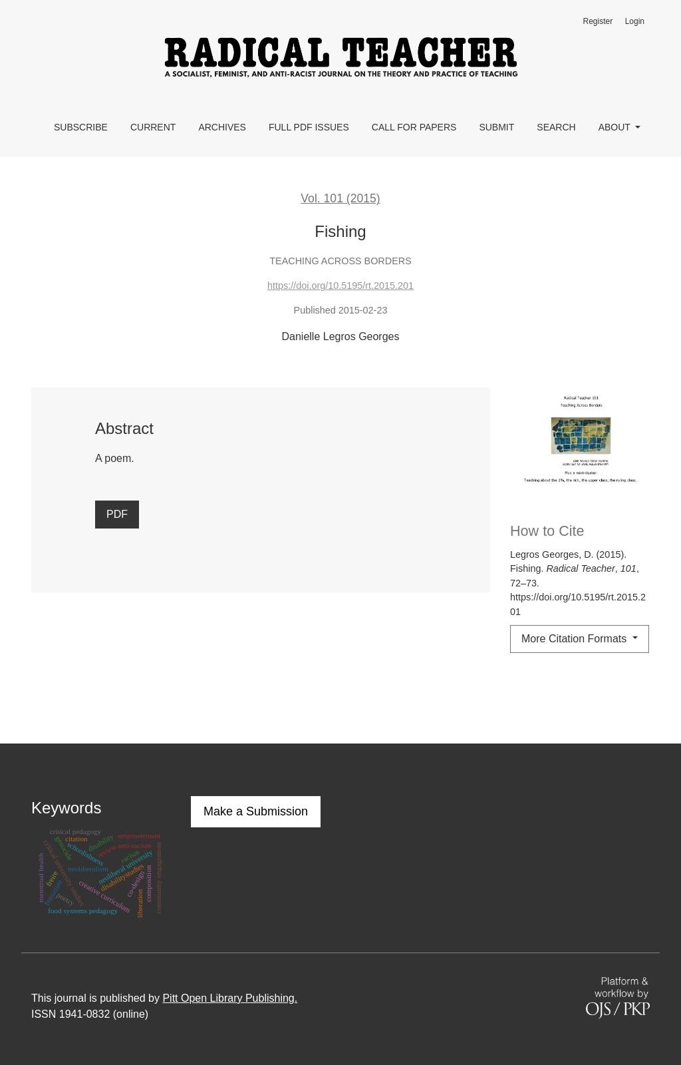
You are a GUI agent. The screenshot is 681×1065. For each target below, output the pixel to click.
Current (153, 127)
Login (634, 21)
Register (598, 21)
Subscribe (81, 127)
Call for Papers (414, 127)
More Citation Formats (575, 638)
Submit (496, 127)
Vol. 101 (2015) (340, 198)
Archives (222, 127)
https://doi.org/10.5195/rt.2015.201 (340, 285)
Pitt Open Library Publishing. (229, 998)
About (616, 127)
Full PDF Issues (309, 127)
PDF (117, 514)
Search (556, 127)
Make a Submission (256, 811)
